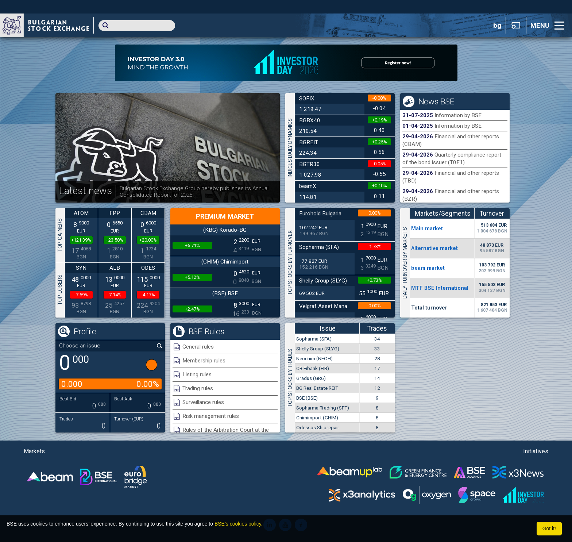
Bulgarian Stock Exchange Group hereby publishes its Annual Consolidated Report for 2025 (194, 191)
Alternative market (434, 248)
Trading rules (197, 388)
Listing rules (197, 374)
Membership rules (203, 360)
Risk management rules (210, 416)
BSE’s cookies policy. (238, 524)
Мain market (427, 228)
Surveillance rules (203, 402)
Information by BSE (458, 115)
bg (497, 26)
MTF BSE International (439, 288)
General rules (198, 346)
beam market (428, 268)
